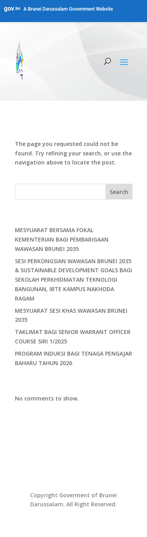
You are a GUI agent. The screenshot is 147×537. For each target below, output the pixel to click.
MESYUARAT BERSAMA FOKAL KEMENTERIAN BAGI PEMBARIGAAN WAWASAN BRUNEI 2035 (62, 239)
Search (119, 192)
